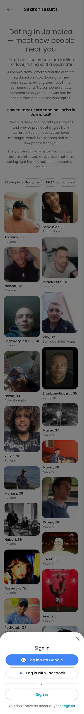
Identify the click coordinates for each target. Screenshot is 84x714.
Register (68, 706)
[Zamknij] (77, 638)
